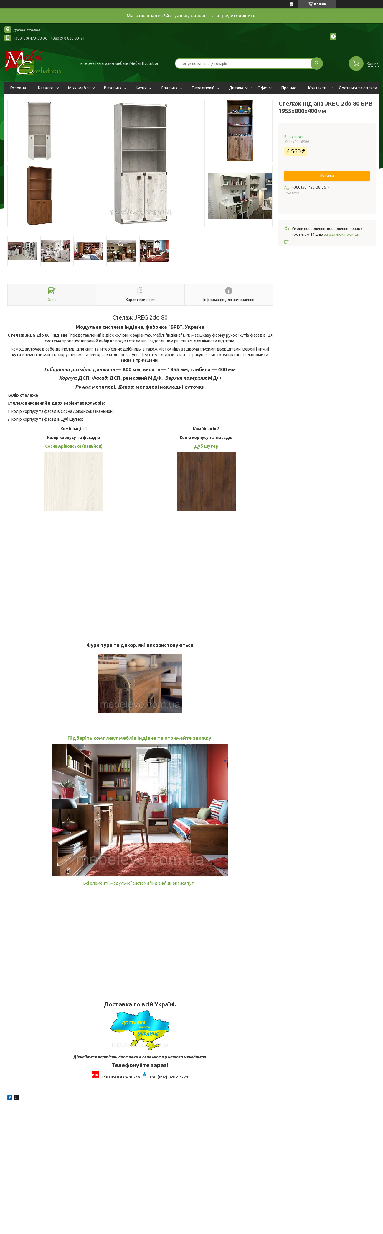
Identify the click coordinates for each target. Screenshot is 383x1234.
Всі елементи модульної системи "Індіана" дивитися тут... (140, 883)
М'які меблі (79, 88)
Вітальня (112, 88)
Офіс (262, 88)
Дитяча (236, 88)
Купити (327, 176)
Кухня (141, 88)
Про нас (288, 88)
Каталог (46, 88)
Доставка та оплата (358, 88)
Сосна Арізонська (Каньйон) (74, 446)
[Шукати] (317, 63)
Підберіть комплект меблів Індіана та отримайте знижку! (140, 738)
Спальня (169, 88)
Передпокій (203, 88)
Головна (18, 88)
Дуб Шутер (206, 446)
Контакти (317, 88)
